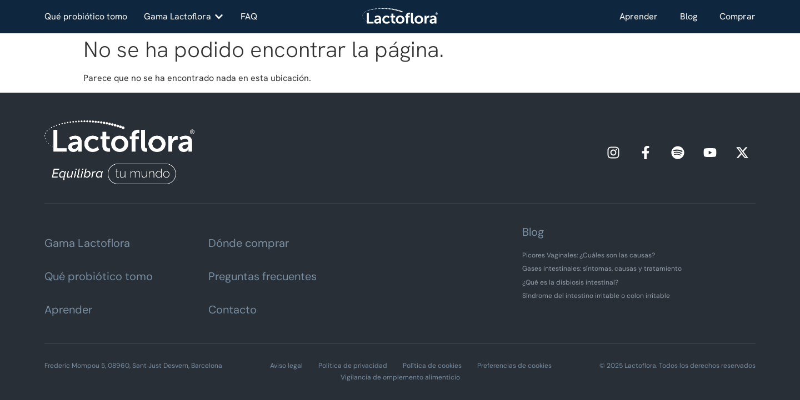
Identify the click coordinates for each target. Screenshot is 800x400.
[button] (184, 16)
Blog (688, 16)
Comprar (737, 16)
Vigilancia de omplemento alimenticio (400, 377)
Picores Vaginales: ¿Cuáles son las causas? (588, 255)
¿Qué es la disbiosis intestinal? (570, 282)
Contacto (232, 309)
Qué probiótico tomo (98, 276)
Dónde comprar (248, 243)
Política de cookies (432, 365)
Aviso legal (286, 365)
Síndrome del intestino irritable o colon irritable (596, 295)
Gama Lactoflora (87, 243)
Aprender (638, 16)
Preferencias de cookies (514, 365)
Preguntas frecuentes (262, 276)
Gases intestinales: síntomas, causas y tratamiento (602, 268)
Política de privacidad (352, 365)
